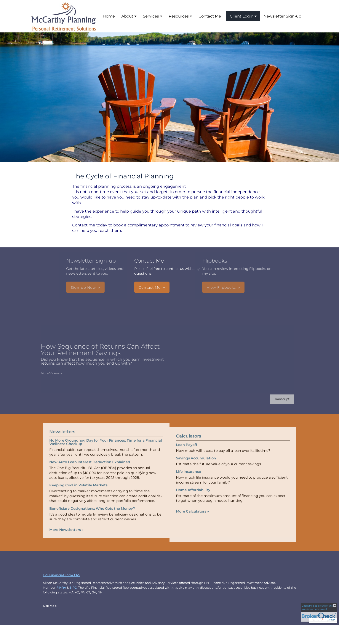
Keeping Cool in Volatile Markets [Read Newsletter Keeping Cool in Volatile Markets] (78, 480)
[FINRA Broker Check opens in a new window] (319, 612)
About (127, 16)
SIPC (73, 588)
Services (151, 16)
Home (109, 16)
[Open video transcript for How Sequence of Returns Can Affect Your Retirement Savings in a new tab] (276, 399)
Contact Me (209, 16)
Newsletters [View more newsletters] (62, 425)
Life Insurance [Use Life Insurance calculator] (188, 477)
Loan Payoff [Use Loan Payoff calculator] (186, 450)
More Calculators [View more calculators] (192, 517)
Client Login (241, 16)
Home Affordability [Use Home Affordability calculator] (193, 496)
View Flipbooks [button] (176, 287)
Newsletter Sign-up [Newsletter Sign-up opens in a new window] (282, 16)
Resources (179, 16)
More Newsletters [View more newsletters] (66, 524)
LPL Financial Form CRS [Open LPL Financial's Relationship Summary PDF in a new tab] (61, 575)
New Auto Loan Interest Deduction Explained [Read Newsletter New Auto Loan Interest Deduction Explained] (89, 456)
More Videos (45, 373)
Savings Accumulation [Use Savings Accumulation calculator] (196, 464)
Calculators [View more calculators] (188, 441)
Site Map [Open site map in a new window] (50, 606)
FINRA (61, 588)
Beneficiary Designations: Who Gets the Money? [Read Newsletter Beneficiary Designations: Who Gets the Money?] (92, 503)
